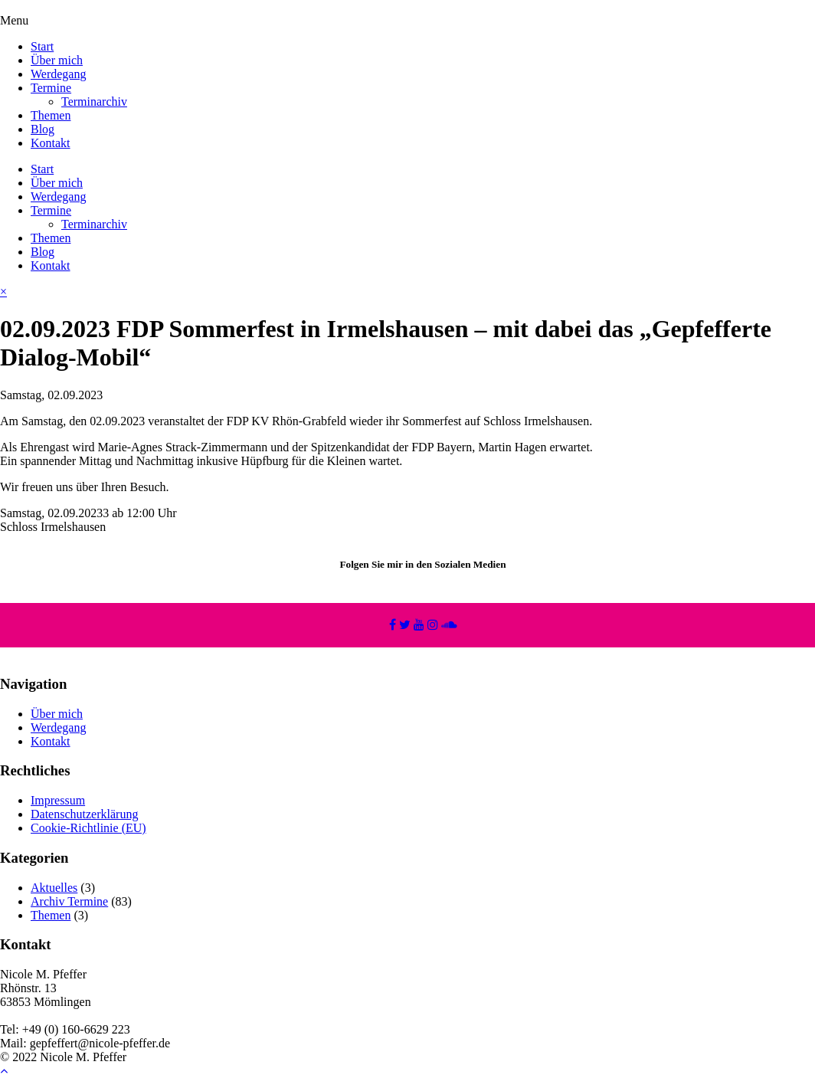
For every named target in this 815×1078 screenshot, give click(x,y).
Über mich (57, 60)
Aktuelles (54, 887)
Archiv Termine (69, 901)
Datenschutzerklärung (84, 814)
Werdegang (58, 73)
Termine (51, 87)
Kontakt (50, 142)
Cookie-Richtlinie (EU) (88, 827)
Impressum (58, 800)
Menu (14, 20)
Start (42, 46)
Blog (42, 129)
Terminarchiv (94, 101)
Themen (50, 115)
